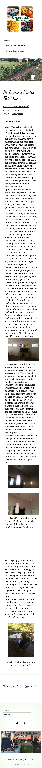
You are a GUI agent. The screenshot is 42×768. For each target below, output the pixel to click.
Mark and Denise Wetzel (16, 106)
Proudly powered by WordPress (21, 759)
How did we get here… (16, 45)
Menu (7, 40)
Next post (30, 686)
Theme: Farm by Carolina (21, 764)
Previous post (10, 686)
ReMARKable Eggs (15, 51)
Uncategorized (17, 114)
